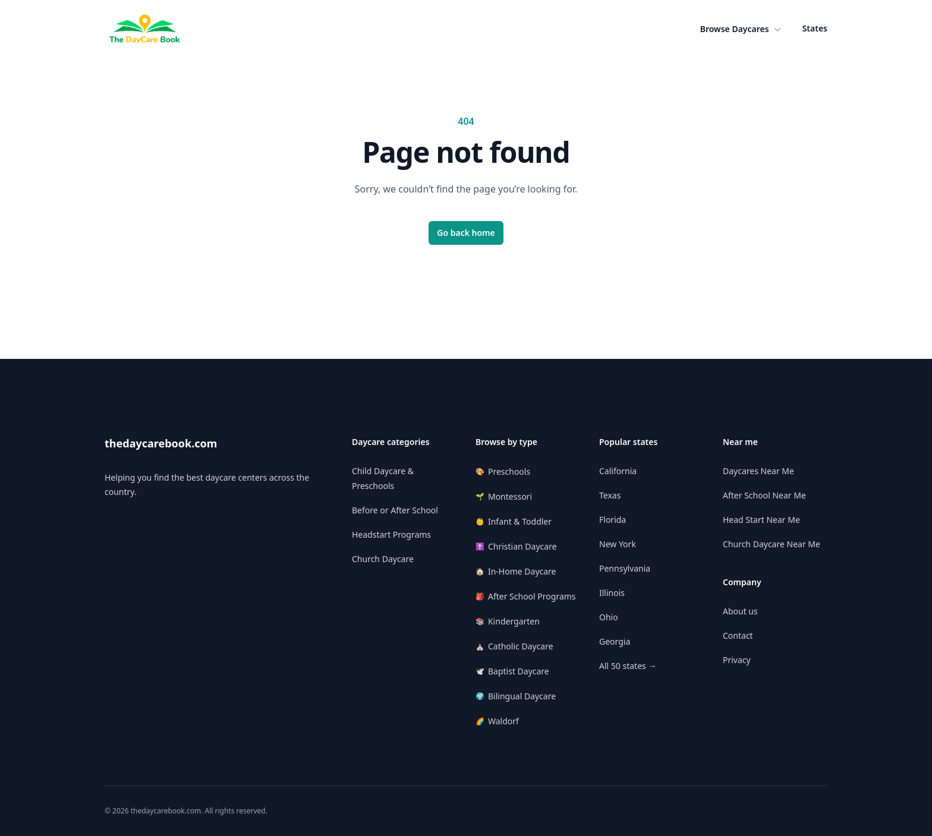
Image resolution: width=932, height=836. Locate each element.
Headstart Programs (391, 534)
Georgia (614, 641)
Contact (738, 635)
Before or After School (395, 510)
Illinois (612, 592)
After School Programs (526, 596)
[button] (741, 29)
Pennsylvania (624, 568)
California (618, 471)
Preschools (503, 471)
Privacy (737, 659)
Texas (610, 495)
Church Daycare (383, 558)
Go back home (466, 232)
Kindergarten (508, 621)
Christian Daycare (516, 546)
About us (740, 611)
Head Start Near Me (761, 519)
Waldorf (497, 721)
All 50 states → (627, 665)
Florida (612, 519)
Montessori (504, 496)
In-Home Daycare (516, 571)
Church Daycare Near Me (771, 544)
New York (617, 544)
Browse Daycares (741, 29)
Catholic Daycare (514, 646)
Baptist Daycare (512, 671)
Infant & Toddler (514, 521)
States (814, 28)
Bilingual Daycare (516, 696)
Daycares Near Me (758, 471)
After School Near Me (764, 495)
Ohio (608, 617)
